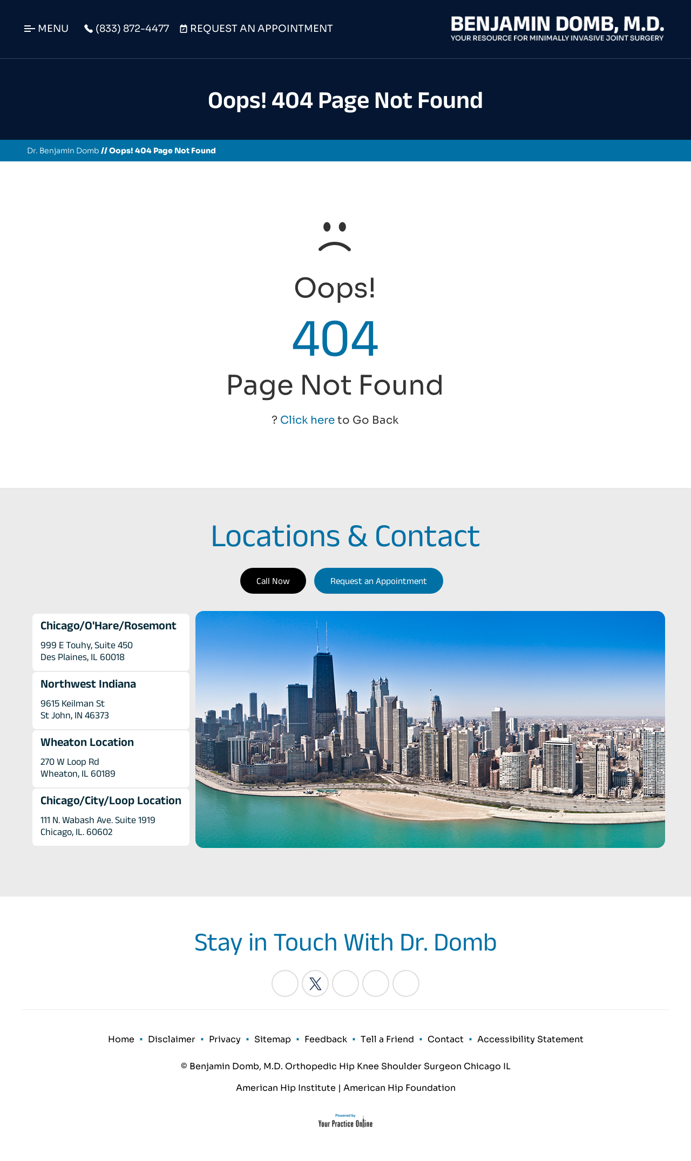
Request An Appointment (261, 29)
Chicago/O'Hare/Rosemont (108, 625)
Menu (53, 29)
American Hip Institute (286, 1088)
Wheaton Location (87, 741)
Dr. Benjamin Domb (63, 150)
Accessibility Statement (530, 1039)
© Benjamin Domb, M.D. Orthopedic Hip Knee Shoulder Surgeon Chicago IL (346, 1066)
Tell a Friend (387, 1039)
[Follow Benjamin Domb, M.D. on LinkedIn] (345, 983)
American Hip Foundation (399, 1088)
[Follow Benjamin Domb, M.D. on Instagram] (375, 983)
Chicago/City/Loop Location (110, 799)
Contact (446, 1039)
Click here (307, 420)
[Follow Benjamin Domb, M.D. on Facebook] (285, 983)
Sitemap (272, 1039)
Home (121, 1039)
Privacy (225, 1039)
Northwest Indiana (88, 683)
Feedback (325, 1039)
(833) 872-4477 (132, 29)
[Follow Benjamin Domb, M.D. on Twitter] (315, 983)
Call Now (273, 581)
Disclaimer (171, 1039)
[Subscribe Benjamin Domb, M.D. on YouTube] (406, 983)
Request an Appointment (378, 581)
